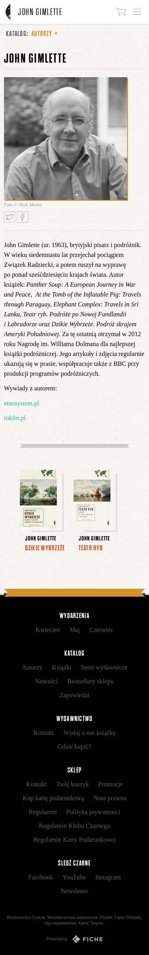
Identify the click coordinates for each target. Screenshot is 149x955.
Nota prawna (110, 798)
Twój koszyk (72, 784)
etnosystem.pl (21, 403)
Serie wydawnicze (104, 667)
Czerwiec (101, 629)
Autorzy (31, 667)
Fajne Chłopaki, (128, 917)
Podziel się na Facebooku (22, 217)
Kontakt (43, 732)
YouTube (73, 877)
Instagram (108, 877)
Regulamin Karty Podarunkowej (74, 839)
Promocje (111, 784)
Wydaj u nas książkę (90, 732)
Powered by (74, 939)
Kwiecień (48, 629)
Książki (62, 667)
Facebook (40, 877)
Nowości (46, 681)
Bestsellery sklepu (91, 681)
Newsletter (74, 891)
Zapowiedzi (75, 695)
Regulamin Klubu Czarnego (74, 825)
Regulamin (43, 812)
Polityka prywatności (93, 812)
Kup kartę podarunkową (53, 798)
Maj (75, 629)
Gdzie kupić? (74, 746)
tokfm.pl (15, 418)
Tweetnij (9, 217)
